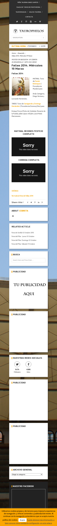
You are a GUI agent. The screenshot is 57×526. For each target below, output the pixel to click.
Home (14, 53)
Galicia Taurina (35, 12)
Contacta (29, 17)
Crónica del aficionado (28, 46)
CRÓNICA (15, 191)
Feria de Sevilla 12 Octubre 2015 (23, 233)
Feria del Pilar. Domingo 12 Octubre (24, 240)
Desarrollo (21, 53)
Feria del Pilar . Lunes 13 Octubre (23, 236)
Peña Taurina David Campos (28, 2)
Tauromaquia (21, 12)
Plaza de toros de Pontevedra (28, 7)
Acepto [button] (22, 520)
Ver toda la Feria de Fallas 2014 (22, 196)
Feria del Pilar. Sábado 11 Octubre (23, 244)
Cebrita (34, 60)
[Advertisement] (30, 333)
